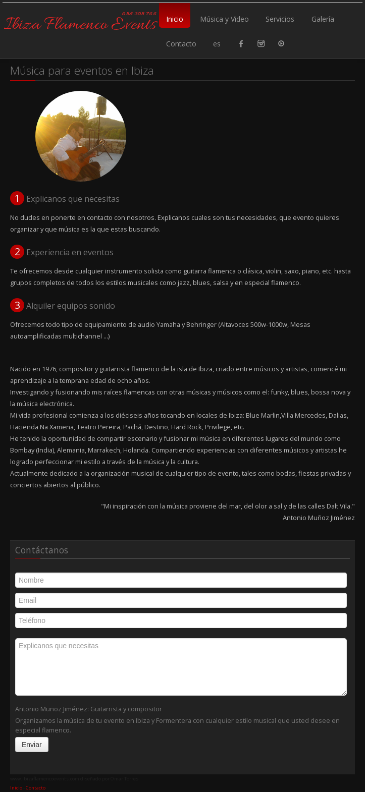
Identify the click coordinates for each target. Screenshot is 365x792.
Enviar (32, 745)
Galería (322, 19)
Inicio (174, 19)
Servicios (280, 19)
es (217, 43)
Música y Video (224, 19)
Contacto (181, 43)
